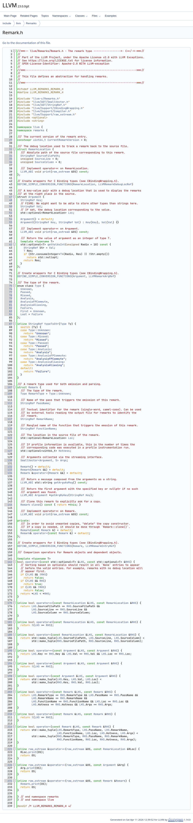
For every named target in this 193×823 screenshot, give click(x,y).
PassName (42, 403)
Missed (25, 295)
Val (38, 206)
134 (8, 473)
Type (38, 285)
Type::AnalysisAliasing (46, 362)
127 (8, 450)
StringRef (28, 155)
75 (8, 285)
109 (8, 393)
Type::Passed (38, 343)
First (25, 311)
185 (8, 634)
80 (8, 301)
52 (8, 212)
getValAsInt (56, 244)
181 (8, 622)
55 (8, 222)
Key (38, 200)
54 (8, 219)
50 (8, 206)
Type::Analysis (40, 349)
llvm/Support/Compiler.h (51, 111)
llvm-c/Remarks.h (46, 98)
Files (96, 15)
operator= (40, 473)
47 (8, 197)
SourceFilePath (47, 155)
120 (8, 428)
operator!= (44, 622)
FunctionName (46, 428)
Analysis (27, 298)
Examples (110, 15)
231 (8, 781)
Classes (81, 15)
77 (8, 292)
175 (8, 603)
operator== (44, 603)
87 (8, 324)
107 (8, 387)
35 (8, 159)
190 (8, 650)
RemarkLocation (40, 149)
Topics (45, 15)
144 (8, 504)
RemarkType (36, 393)
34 (8, 155)
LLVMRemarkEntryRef (100, 546)
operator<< (57, 749)
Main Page (10, 15)
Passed (25, 292)
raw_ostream (61, 171)
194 (8, 663)
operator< (32, 562)
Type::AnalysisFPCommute (47, 355)
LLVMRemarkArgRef (101, 276)
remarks (38, 130)
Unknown (26, 289)
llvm (18, 23)
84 (8, 314)
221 (8, 749)
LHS (81, 562)
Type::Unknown (39, 330)
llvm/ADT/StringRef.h (49, 105)
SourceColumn (44, 162)
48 (8, 200)
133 (8, 469)
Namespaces (61, 15)
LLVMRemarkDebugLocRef (115, 184)
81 (8, 305)
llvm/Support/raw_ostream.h (54, 114)
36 (8, 162)
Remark (33, 387)
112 (8, 403)
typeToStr (51, 324)
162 (8, 562)
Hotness (64, 450)
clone (35, 504)
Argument (35, 197)
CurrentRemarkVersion (63, 140)
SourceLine (43, 159)
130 (8, 460)
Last (24, 314)
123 (8, 438)
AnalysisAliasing (33, 305)
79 (8, 298)
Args (63, 460)
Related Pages (28, 15)
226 (8, 765)
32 (8, 149)
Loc (70, 212)
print (47, 171)
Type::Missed (38, 336)
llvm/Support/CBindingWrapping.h (57, 108)
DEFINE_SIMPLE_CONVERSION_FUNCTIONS (44, 184)
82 (8, 308)
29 (8, 140)
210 (8, 714)
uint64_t (39, 140)
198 (8, 676)
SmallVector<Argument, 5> (40, 460)
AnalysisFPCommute (34, 301)
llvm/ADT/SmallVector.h (50, 102)
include (7, 23)
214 (8, 726)
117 (8, 419)
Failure (26, 308)
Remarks (31, 23)
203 (8, 692)
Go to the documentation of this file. (26, 43)
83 (8, 311)
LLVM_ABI (27, 171)
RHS (127, 562)
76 (8, 289)
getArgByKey (59, 495)
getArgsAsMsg (63, 482)
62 (8, 244)
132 (8, 466)
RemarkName (44, 419)
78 (8, 295)
